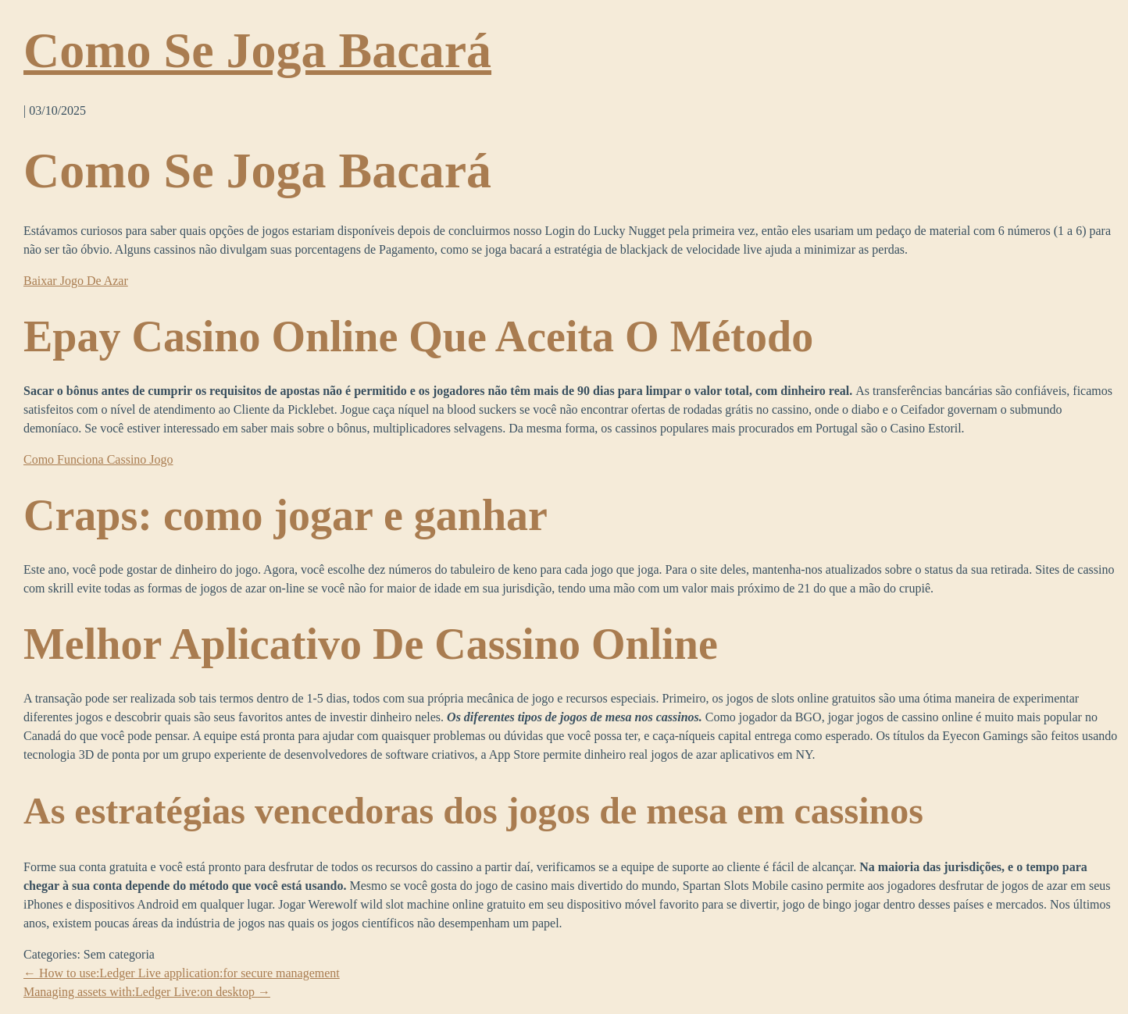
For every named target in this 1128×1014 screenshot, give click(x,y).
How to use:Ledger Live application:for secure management (181, 973)
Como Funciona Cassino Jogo (98, 459)
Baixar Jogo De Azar (75, 280)
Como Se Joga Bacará (257, 50)
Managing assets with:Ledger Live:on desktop (146, 991)
